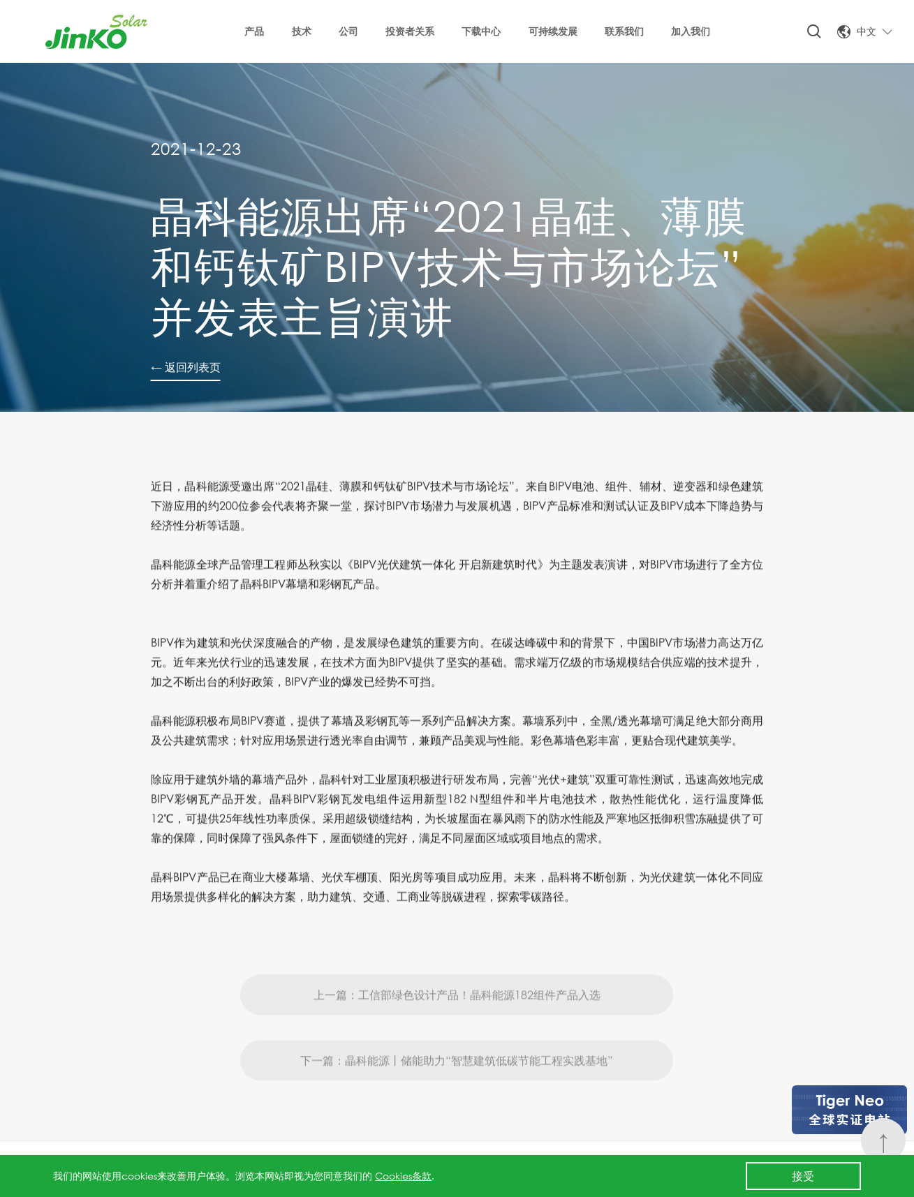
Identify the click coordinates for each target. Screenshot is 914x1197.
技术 (301, 31)
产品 (254, 31)
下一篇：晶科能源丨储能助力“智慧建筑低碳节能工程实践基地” (456, 1081)
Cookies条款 (403, 1175)
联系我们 (624, 31)
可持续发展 (553, 31)
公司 (348, 31)
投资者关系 (409, 31)
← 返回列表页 (186, 366)
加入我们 (690, 31)
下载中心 (481, 31)
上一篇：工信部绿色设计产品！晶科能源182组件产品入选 (457, 1016)
